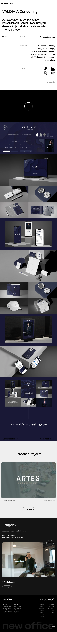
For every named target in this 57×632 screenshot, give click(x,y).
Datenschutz (51, 608)
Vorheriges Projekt (10, 439)
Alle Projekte (28, 509)
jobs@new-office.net (17, 612)
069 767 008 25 (18, 606)
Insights (42, 612)
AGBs (52, 610)
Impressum (51, 606)
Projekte (42, 606)
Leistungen (41, 608)
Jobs (43, 614)
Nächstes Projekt (47, 439)
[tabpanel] (28, 481)
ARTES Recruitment (8, 500)
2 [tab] (28, 503)
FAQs (53, 612)
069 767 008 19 (8, 535)
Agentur (42, 610)
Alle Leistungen (10, 582)
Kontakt (7, 587)
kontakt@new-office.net (13, 537)
